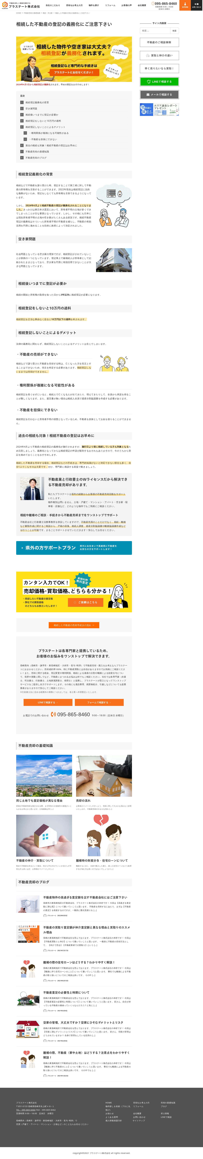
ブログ (164, 1106)
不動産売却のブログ (36, 157)
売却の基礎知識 (168, 1102)
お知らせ (110, 1113)
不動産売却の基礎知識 (37, 151)
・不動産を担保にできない (43, 139)
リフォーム (138, 1106)
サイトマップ (139, 1120)
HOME (109, 1102)
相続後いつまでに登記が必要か (42, 114)
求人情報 (165, 1113)
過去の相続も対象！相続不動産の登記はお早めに (51, 145)
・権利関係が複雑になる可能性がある (49, 133)
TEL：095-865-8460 (26, 1110)
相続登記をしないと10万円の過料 (43, 120)
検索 (174, 30)
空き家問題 (31, 108)
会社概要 (137, 1113)
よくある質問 (112, 1117)
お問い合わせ (139, 1117)
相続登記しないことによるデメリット (45, 126)
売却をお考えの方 (141, 1102)
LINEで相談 (166, 1117)
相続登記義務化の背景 (37, 102)
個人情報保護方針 (114, 1120)
